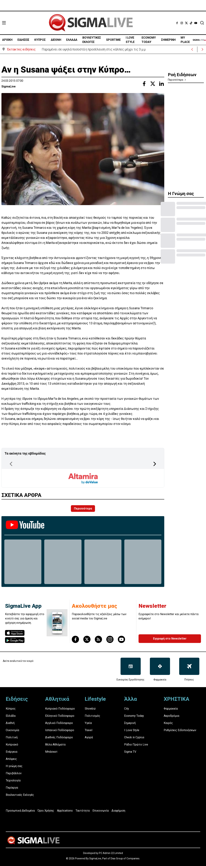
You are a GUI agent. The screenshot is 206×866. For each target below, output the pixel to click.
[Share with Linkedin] (161, 84)
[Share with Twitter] (153, 84)
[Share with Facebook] (144, 84)
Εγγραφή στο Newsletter (170, 638)
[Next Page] (155, 464)
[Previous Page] (11, 464)
